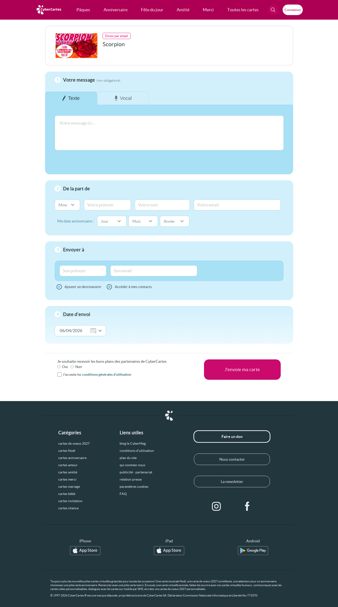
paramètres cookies (134, 486)
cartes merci (67, 479)
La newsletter (232, 481)
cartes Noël (66, 451)
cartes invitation (70, 501)
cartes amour (68, 465)
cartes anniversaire (72, 458)
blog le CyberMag (133, 443)
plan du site (128, 458)
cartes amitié (67, 472)
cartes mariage (69, 486)
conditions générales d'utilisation (106, 374)
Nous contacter (232, 459)
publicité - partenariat (136, 472)
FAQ (123, 494)
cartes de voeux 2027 (74, 443)
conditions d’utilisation (137, 451)
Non (78, 367)
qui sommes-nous (132, 465)
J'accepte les (97, 374)
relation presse (131, 479)
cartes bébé (66, 494)
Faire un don (232, 436)
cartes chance (68, 508)
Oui (65, 367)
